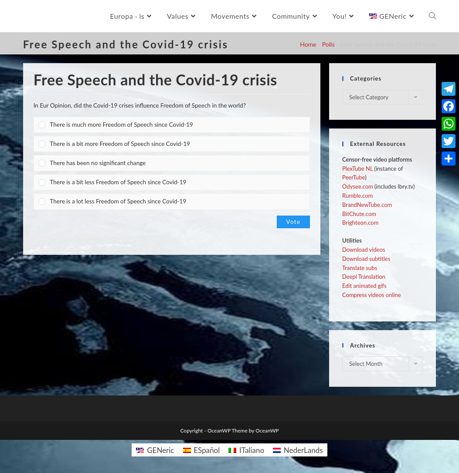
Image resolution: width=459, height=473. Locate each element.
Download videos (363, 249)
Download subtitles (366, 258)
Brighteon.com (360, 222)
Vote (293, 221)
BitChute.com (359, 213)
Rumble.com (357, 195)
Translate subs (359, 267)
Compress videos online (371, 294)
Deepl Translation (363, 276)
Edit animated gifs (364, 285)
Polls (328, 44)
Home (308, 44)
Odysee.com (357, 186)
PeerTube (353, 177)
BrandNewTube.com (367, 204)
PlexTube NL (357, 168)
